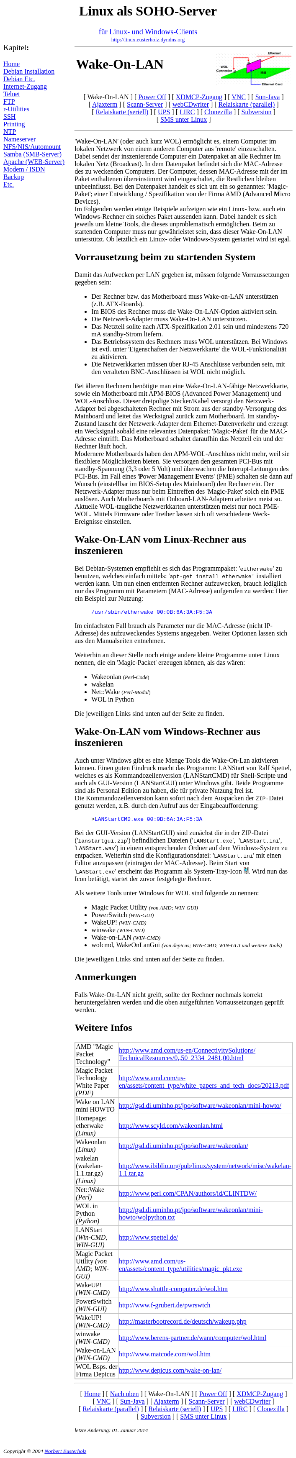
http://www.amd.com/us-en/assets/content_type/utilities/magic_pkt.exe (180, 1265)
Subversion (257, 111)
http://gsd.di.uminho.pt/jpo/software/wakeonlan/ (183, 1145)
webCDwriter (190, 104)
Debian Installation (28, 71)
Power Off (152, 96)
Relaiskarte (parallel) (247, 104)
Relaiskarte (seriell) (122, 111)
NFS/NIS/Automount (32, 146)
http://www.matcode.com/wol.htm (165, 1354)
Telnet (11, 93)
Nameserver (19, 139)
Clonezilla (218, 111)
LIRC (187, 111)
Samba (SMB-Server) (32, 154)
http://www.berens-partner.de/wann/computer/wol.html (192, 1337)
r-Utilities (16, 109)
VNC (239, 96)
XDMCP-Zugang (199, 96)
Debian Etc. (19, 78)
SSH (9, 116)
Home (11, 63)
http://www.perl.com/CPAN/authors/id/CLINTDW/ (188, 1193)
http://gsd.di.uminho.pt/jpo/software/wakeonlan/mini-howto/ (200, 1105)
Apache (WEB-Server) (33, 161)
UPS (164, 111)
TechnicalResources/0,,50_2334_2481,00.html (181, 1057)
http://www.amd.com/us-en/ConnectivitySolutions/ (187, 1050)
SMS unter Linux (183, 119)
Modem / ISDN (24, 169)
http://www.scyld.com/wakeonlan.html (171, 1125)
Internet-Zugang (25, 86)
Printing (14, 124)
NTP (9, 131)
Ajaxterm (104, 104)
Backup (13, 176)
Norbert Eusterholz (65, 1451)
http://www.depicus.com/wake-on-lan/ (170, 1370)
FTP (9, 101)
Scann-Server (145, 104)
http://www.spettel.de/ (148, 1237)
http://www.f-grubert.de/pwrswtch (164, 1305)
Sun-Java (267, 96)
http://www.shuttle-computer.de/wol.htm (173, 1288)
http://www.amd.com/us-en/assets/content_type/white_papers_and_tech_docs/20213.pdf (204, 1081)
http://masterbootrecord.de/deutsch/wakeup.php (183, 1321)
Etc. (8, 184)
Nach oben (124, 1393)
